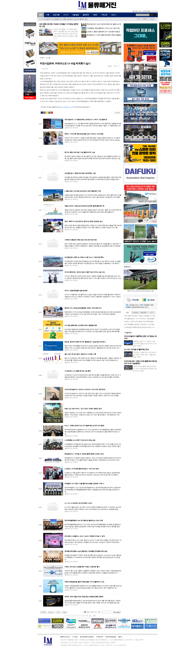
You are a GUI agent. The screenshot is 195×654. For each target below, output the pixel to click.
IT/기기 (65, 15)
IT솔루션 (128, 333)
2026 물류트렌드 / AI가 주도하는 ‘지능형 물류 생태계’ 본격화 (144, 319)
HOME (42, 58)
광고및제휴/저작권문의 (87, 637)
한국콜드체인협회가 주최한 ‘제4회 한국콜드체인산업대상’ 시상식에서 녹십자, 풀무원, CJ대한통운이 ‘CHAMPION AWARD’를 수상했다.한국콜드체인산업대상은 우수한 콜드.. (93, 557)
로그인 (138, 19)
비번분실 (151, 19)
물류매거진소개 (65, 637)
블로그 (120, 637)
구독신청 (104, 15)
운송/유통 (56, 15)
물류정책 (86, 15)
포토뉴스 (127, 267)
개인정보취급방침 (110, 637)
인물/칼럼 (75, 15)
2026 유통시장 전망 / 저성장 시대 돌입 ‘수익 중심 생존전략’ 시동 (145, 316)
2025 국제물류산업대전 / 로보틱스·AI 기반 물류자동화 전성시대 (145, 324)
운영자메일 (147, 11)
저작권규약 (99, 637)
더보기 (114, 15)
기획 (47, 15)
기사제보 (75, 637)
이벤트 (95, 15)
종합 (40, 15)
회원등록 (144, 19)
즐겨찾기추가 (137, 11)
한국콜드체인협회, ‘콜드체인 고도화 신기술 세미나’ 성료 (62, 19)
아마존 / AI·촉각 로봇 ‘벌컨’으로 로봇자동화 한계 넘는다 (143, 321)
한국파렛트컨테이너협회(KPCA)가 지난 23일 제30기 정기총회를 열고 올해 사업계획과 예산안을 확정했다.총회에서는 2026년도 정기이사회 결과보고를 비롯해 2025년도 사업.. (93, 432)
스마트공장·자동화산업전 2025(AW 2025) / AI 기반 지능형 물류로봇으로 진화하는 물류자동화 (155, 327)
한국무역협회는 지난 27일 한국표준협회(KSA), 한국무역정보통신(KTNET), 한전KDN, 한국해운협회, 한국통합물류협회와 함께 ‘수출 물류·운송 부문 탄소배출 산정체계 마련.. (93, 490)
